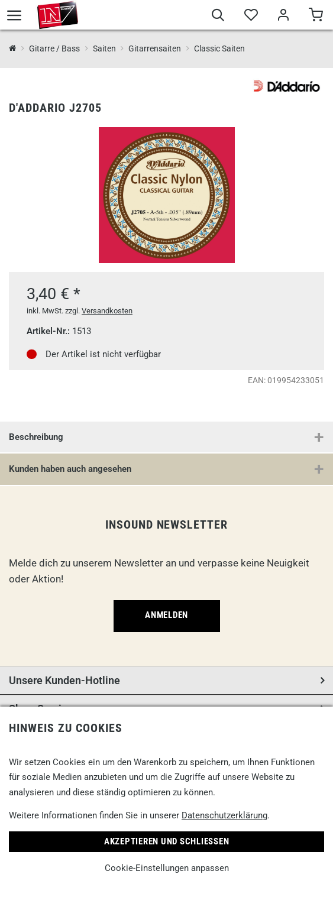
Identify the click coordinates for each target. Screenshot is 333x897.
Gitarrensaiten (154, 48)
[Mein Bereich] (283, 16)
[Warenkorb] (315, 16)
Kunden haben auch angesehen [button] (70, 469)
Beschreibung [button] (36, 437)
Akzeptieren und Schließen (166, 841)
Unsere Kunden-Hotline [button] (64, 680)
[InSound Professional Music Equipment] (13, 49)
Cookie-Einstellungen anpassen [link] (167, 868)
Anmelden (166, 615)
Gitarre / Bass (54, 48)
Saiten (104, 48)
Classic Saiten (219, 48)
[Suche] (218, 16)
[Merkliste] (250, 16)
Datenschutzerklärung (224, 815)
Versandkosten (107, 310)
